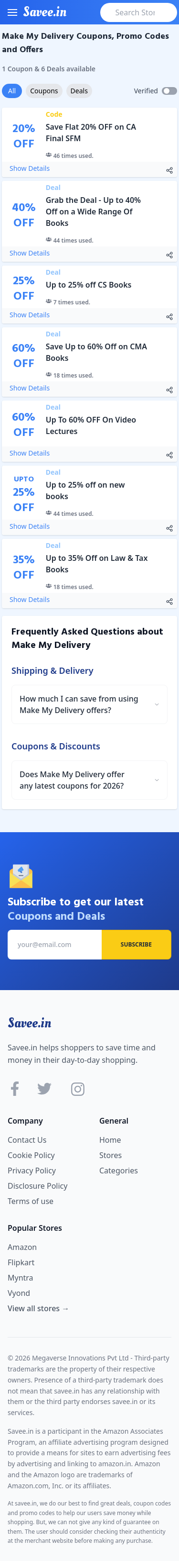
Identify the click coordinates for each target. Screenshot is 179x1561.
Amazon (22, 1247)
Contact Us (27, 1140)
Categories (118, 1170)
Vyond (19, 1293)
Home (110, 1140)
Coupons (44, 90)
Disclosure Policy (37, 1186)
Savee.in (29, 1023)
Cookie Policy (31, 1155)
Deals (79, 90)
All (12, 90)
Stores (110, 1155)
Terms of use (30, 1201)
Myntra (20, 1277)
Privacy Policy (32, 1170)
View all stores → (38, 1308)
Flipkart (21, 1262)
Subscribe (136, 944)
